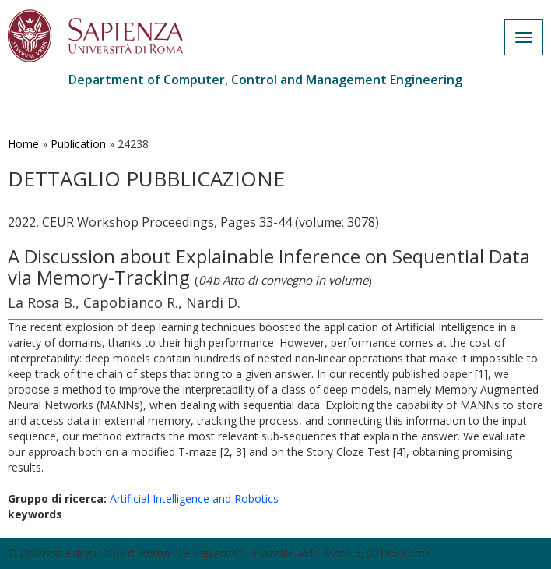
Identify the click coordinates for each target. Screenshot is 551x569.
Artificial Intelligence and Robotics (194, 498)
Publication (78, 143)
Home (23, 143)
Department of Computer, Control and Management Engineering (265, 79)
